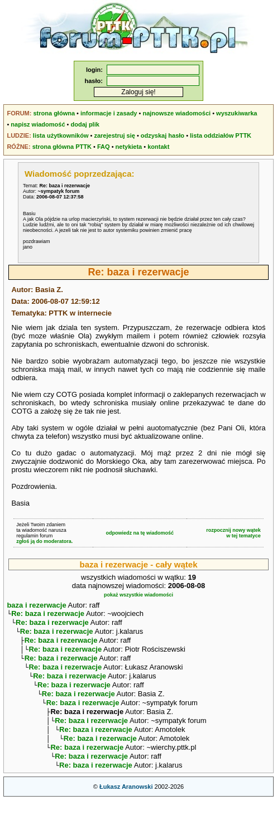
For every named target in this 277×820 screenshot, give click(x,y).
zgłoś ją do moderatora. (44, 541)
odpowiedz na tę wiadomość (140, 533)
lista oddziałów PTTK (220, 135)
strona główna (54, 113)
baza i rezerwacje (36, 605)
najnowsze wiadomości (176, 113)
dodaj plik (85, 124)
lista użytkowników (61, 135)
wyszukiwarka (236, 113)
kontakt (158, 146)
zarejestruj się (114, 135)
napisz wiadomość (38, 124)
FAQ (103, 146)
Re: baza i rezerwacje (47, 614)
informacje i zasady (108, 113)
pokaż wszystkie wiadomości (138, 595)
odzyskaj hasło (162, 135)
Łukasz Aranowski (126, 806)
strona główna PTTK (62, 146)
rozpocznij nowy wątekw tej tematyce (233, 532)
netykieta (129, 146)
